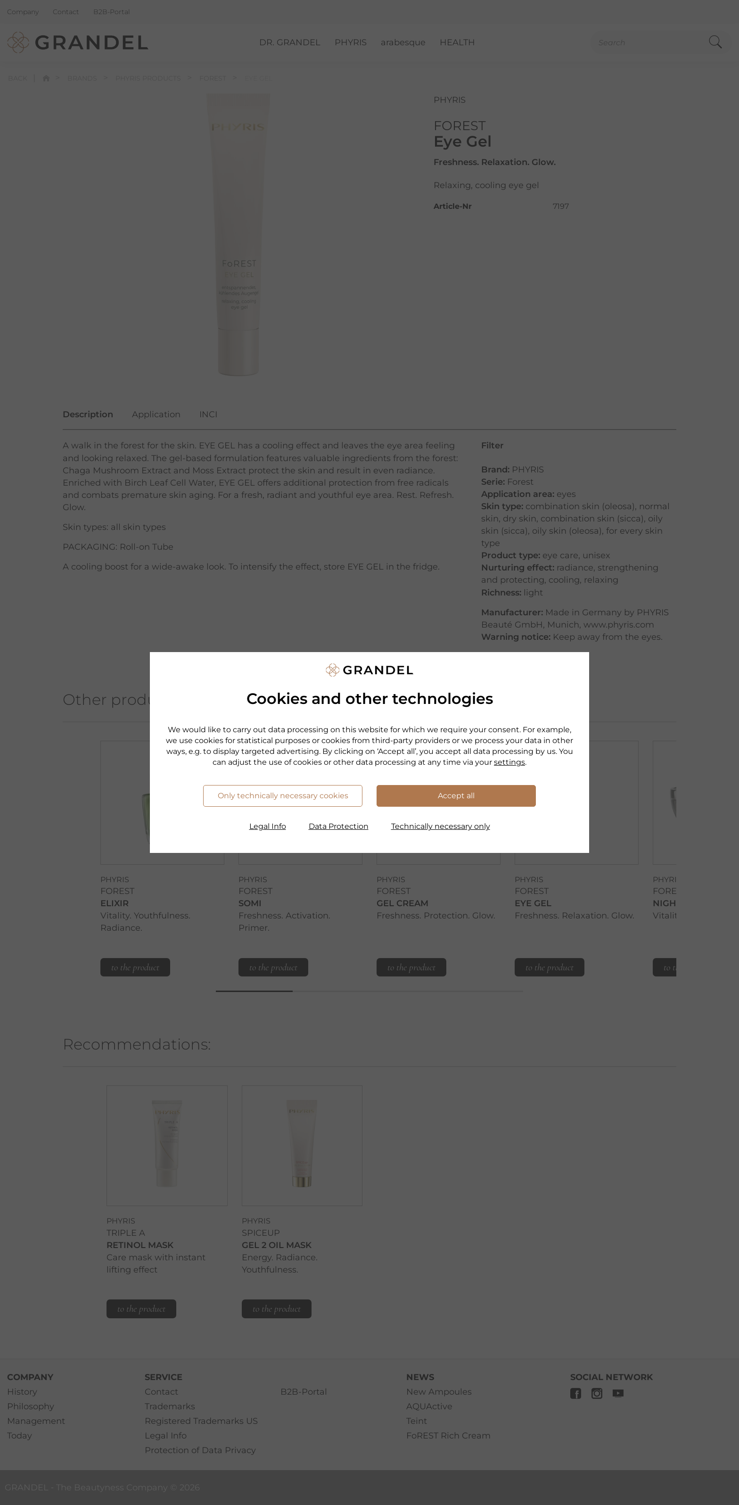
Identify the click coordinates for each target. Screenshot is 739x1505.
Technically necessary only (440, 826)
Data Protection (339, 826)
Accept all (456, 795)
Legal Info (267, 826)
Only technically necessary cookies (283, 795)
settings (509, 762)
